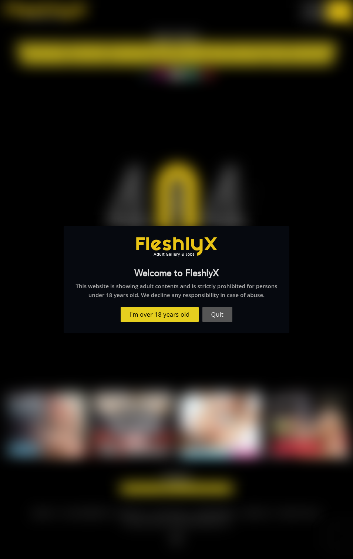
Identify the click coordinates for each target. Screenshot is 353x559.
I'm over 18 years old (160, 314)
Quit (217, 314)
